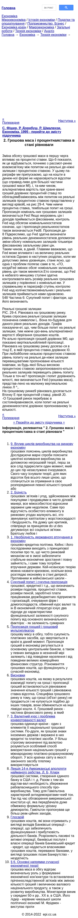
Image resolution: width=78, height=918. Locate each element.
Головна (8, 34)
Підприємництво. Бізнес (45, 23)
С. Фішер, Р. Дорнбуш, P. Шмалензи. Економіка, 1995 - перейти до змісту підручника (31, 131)
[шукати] (48, 8)
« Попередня (10, 120)
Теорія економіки (28, 31)
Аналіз (49, 31)
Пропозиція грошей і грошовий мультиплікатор (34, 628)
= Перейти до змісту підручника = (39, 422)
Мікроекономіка (14, 20)
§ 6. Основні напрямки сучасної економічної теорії (35, 863)
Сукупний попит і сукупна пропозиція (39, 582)
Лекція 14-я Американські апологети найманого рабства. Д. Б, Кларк (38, 770)
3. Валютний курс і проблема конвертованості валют (33, 718)
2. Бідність (19, 492)
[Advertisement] (39, 75)
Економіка (9, 16)
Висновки (18, 675)
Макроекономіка (41, 27)
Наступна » (67, 121)
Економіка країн (14, 27)
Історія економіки (41, 20)
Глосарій (17, 817)
